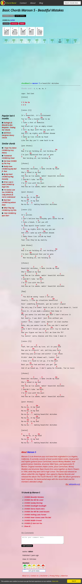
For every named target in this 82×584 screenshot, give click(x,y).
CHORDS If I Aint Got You (33, 523)
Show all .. (28, 526)
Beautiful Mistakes (50, 83)
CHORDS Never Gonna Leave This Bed (37, 517)
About (33, 3)
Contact (23, 3)
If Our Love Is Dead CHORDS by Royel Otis (8, 184)
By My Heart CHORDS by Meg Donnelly (7, 176)
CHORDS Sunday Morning (33, 503)
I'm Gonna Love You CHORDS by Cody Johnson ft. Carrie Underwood (8, 193)
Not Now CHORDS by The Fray (9, 162)
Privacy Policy (54, 576)
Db (44, 41)
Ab (6, 41)
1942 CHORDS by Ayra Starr (9, 214)
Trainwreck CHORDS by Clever (8, 157)
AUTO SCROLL (20, 16)
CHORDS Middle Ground (33, 520)
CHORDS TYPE (8, 16)
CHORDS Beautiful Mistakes (34, 497)
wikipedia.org (74, 484)
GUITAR (6, 23)
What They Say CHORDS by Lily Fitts (9, 209)
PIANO (22, 23)
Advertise (64, 576)
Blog (41, 3)
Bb (21, 41)
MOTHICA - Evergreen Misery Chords (8, 135)
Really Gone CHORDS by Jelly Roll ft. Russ (9, 168)
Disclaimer (44, 576)
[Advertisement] (50, 64)
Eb (60, 41)
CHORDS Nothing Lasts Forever (35, 515)
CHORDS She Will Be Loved (33, 500)
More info (54, 581)
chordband (25, 83)
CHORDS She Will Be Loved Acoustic (36, 512)
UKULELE (14, 23)
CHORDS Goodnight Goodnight (35, 506)
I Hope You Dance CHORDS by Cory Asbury (9, 150)
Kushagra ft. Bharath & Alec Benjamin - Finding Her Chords (8, 126)
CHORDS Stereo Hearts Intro (34, 509)
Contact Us (34, 576)
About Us (25, 576)
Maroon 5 (36, 83)
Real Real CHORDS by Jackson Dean (9, 202)
